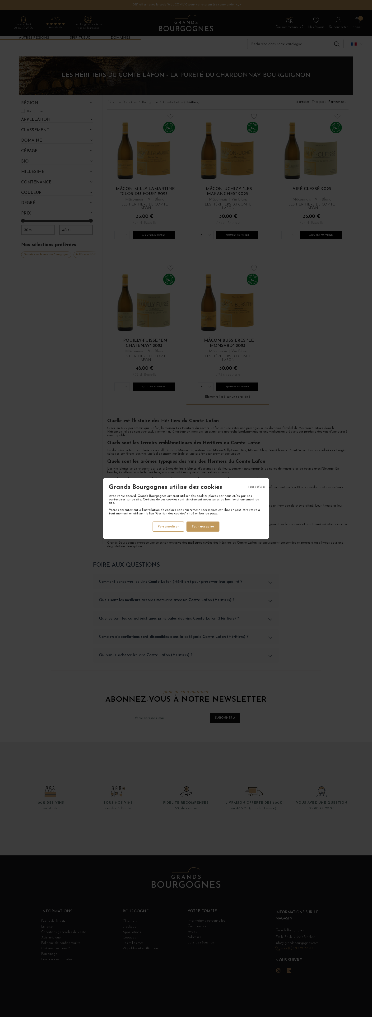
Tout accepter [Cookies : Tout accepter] (203, 526)
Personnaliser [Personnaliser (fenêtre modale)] (168, 526)
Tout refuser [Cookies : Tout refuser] (256, 487)
